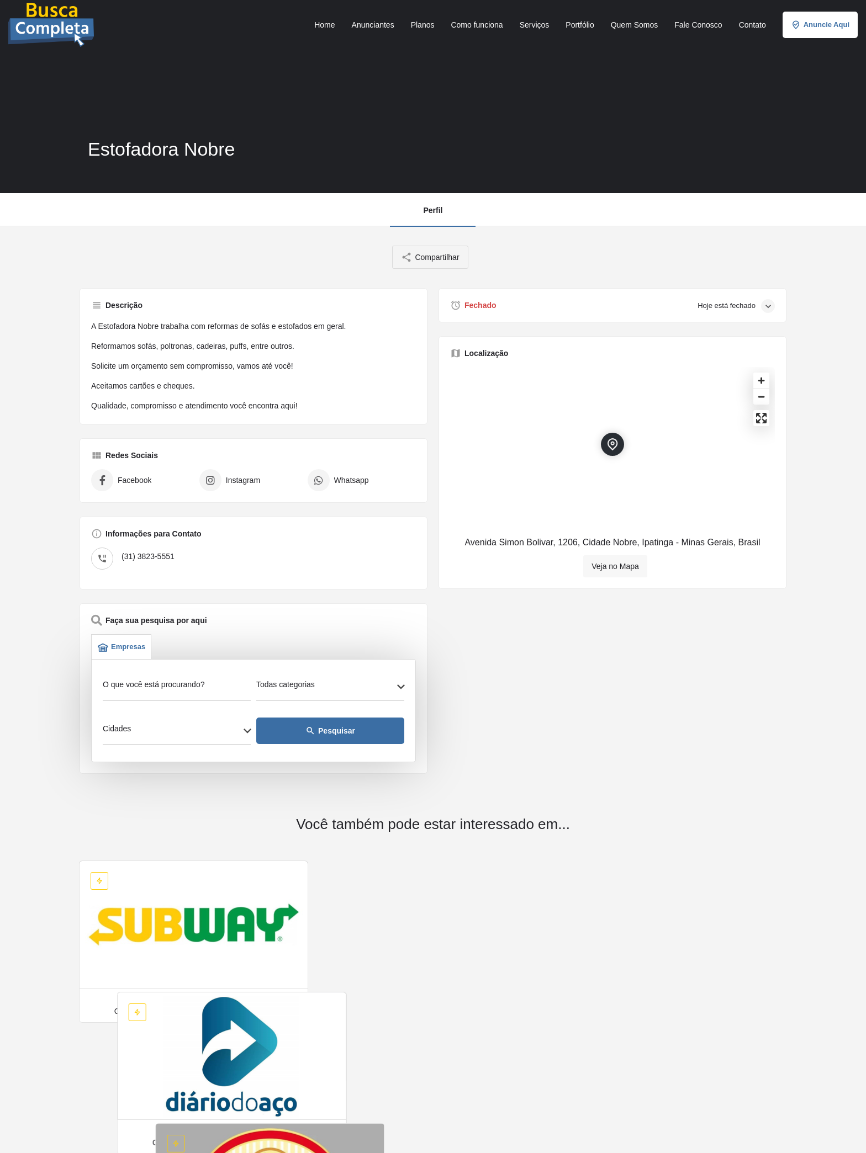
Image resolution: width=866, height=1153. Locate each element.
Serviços (535, 24)
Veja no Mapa (615, 566)
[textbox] (330, 687)
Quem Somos (634, 24)
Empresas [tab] (121, 646)
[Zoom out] (761, 397)
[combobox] (330, 687)
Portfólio (580, 24)
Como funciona (477, 24)
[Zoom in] (761, 381)
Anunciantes (373, 24)
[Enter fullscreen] (761, 418)
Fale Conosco (698, 24)
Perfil (432, 210)
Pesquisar (330, 731)
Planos (423, 24)
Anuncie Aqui (820, 25)
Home (324, 24)
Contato (752, 24)
